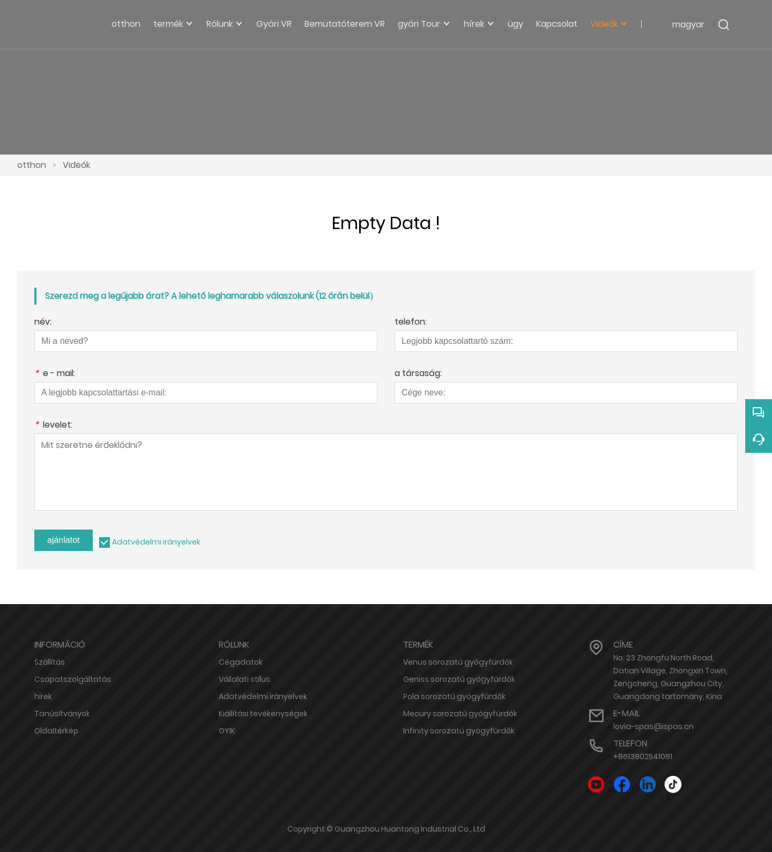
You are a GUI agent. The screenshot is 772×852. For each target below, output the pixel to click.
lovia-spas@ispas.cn (653, 726)
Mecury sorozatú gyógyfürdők (460, 713)
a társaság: (418, 374)
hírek (43, 696)
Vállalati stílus (244, 679)
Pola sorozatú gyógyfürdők (454, 696)
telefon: (411, 323)
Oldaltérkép (56, 730)
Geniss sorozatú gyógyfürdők (459, 679)
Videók (76, 165)
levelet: (53, 426)
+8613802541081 (642, 756)
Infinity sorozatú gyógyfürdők (459, 730)
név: (42, 323)
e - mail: (54, 374)
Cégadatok (241, 662)
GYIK (227, 730)
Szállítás (49, 662)
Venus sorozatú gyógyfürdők (458, 662)
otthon (31, 165)
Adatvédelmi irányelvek (156, 542)
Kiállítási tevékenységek (263, 713)
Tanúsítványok (62, 713)
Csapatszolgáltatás (72, 679)
